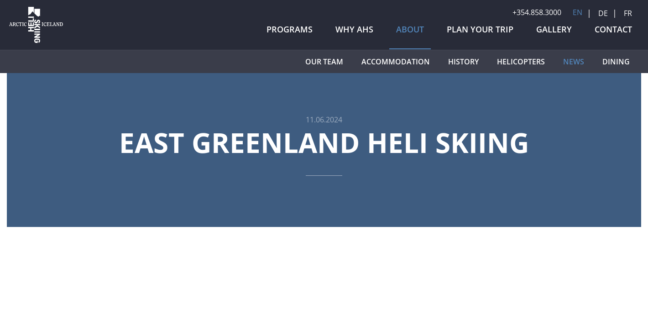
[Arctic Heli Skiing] (36, 43)
